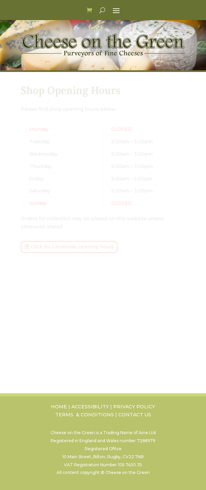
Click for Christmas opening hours (72, 247)
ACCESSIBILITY (90, 407)
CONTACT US (134, 415)
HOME (59, 407)
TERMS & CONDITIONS (84, 415)
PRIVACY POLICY (134, 407)
